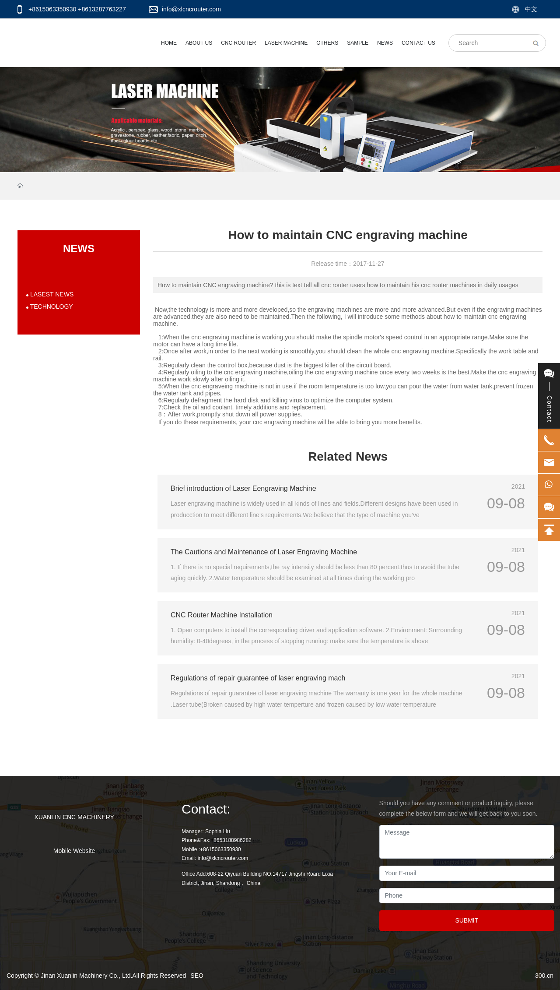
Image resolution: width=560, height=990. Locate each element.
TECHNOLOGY (50, 306)
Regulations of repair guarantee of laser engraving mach (258, 678)
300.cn (544, 975)
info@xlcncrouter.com (191, 9)
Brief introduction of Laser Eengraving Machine (243, 488)
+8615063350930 (52, 9)
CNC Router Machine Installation (222, 615)
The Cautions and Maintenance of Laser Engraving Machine (264, 552)
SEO (196, 975)
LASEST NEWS (51, 294)
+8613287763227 (102, 9)
